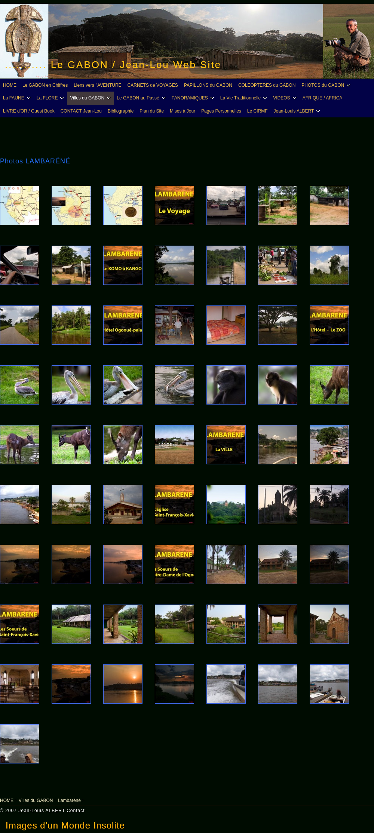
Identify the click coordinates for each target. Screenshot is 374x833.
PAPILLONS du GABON (208, 85)
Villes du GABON (91, 98)
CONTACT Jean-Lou (81, 111)
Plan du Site (152, 111)
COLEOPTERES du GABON (266, 85)
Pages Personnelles (221, 111)
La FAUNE (18, 98)
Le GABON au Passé (142, 98)
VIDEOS (285, 98)
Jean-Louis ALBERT (298, 111)
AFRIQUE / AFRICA (323, 98)
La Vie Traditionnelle (244, 98)
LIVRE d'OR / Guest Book (29, 111)
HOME (9, 85)
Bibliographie (121, 111)
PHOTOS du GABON (326, 85)
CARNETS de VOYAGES (153, 85)
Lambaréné (69, 800)
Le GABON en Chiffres (45, 85)
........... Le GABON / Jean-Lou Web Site (113, 64)
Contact (76, 810)
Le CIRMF (257, 111)
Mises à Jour (182, 111)
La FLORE (51, 98)
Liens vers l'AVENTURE (97, 85)
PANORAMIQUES (194, 98)
